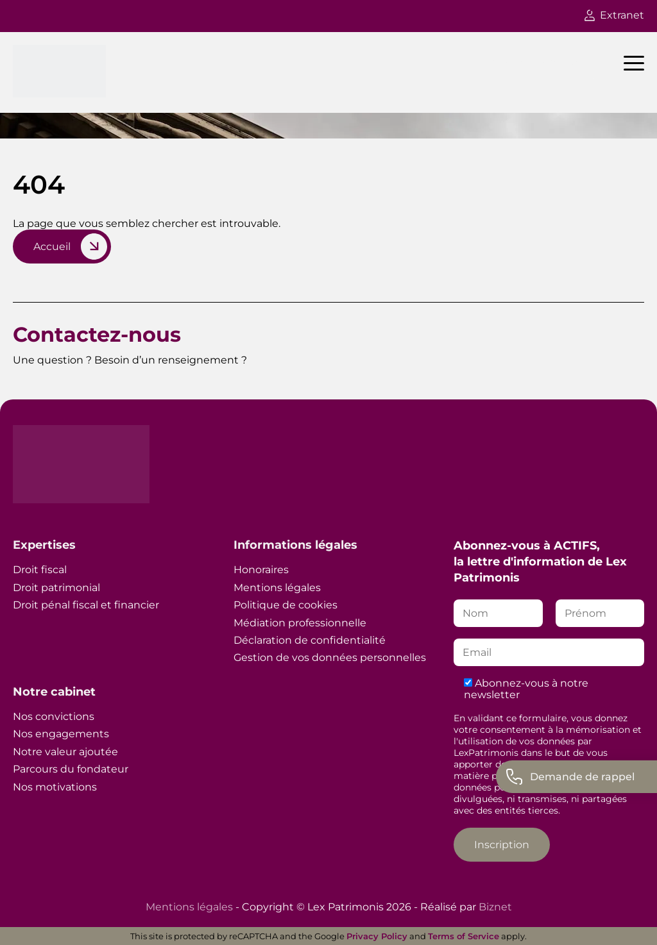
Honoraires (261, 570)
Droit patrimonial (56, 587)
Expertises (44, 545)
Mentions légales (277, 587)
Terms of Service (463, 936)
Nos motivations (55, 787)
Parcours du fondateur (70, 769)
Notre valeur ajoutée (65, 752)
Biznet (495, 907)
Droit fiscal (40, 570)
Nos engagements (61, 734)
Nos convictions (53, 716)
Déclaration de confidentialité (310, 640)
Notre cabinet (54, 692)
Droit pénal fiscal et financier (86, 605)
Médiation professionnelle (300, 623)
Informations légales (295, 545)
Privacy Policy (376, 936)
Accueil (52, 246)
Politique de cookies (285, 605)
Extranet (614, 15)
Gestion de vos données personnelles (330, 657)
